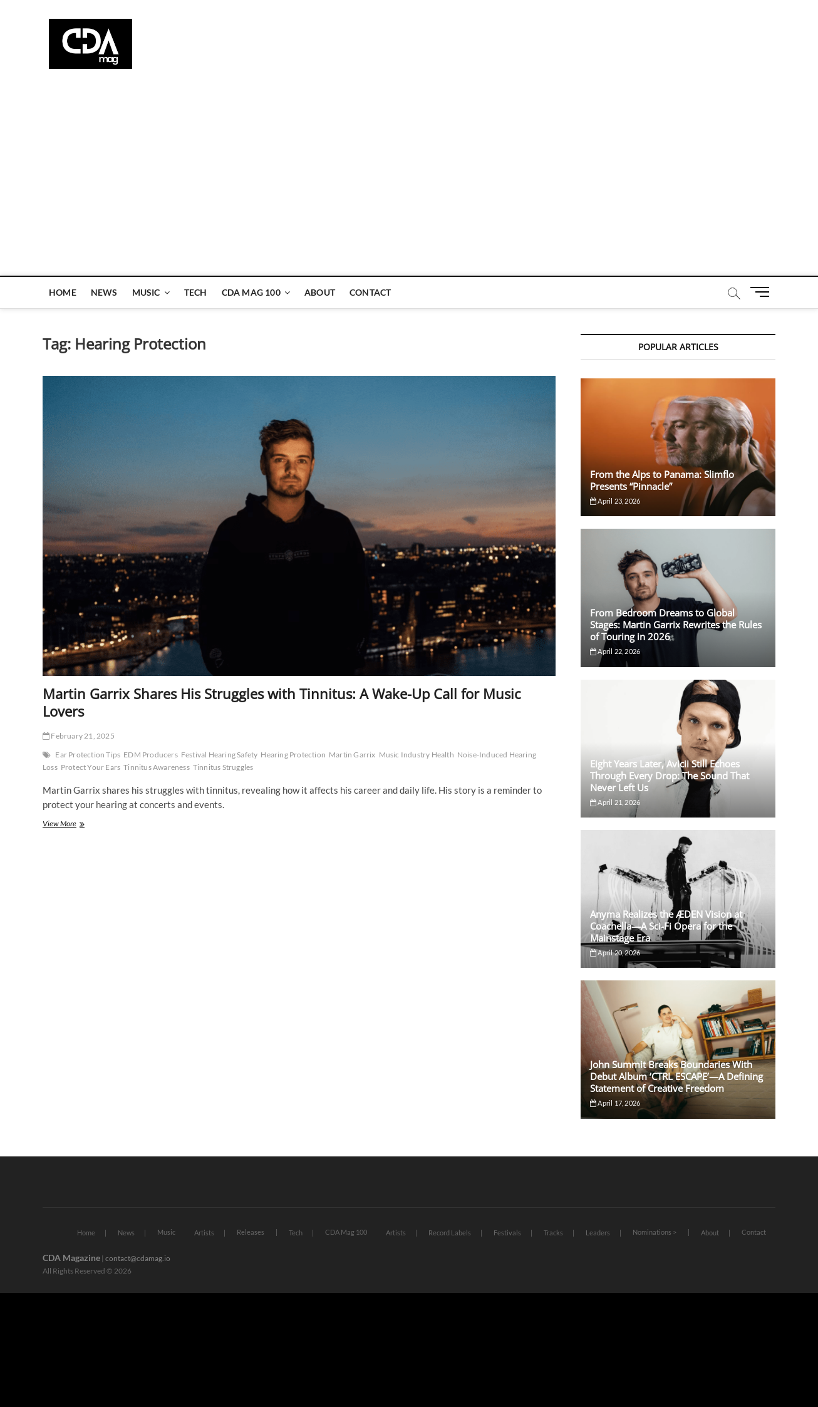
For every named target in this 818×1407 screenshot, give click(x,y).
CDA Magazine (71, 1257)
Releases (250, 1232)
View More (74, 824)
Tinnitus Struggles (223, 767)
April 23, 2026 (615, 501)
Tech (195, 292)
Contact (370, 292)
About (319, 292)
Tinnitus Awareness (156, 767)
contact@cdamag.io (137, 1258)
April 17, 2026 (615, 1103)
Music (146, 292)
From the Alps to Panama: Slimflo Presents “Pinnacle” (662, 480)
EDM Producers (150, 754)
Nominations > (654, 1232)
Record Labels (449, 1232)
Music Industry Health (416, 754)
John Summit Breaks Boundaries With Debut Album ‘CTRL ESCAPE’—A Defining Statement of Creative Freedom (676, 1076)
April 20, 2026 (615, 952)
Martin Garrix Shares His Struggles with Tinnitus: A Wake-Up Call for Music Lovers (282, 702)
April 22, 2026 (615, 651)
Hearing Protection (293, 754)
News (104, 292)
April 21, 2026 (615, 802)
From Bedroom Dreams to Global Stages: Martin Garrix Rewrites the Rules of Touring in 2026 (676, 624)
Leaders (598, 1232)
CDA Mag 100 (251, 292)
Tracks (553, 1232)
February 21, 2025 (79, 735)
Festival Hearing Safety (219, 754)
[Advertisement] (409, 181)
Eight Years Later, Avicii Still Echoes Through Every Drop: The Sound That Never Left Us (669, 775)
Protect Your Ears (90, 767)
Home (62, 292)
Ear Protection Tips (87, 754)
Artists (204, 1232)
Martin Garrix (352, 754)
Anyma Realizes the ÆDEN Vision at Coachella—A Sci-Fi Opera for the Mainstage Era (666, 926)
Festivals (507, 1232)
